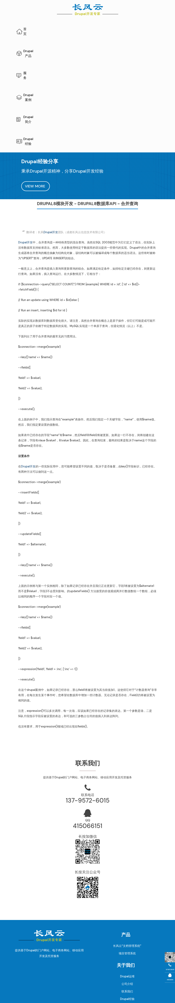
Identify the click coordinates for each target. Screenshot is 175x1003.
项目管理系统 (127, 856)
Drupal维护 (60, 985)
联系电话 (87, 697)
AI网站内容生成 (111, 985)
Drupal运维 (127, 878)
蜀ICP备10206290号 (87, 997)
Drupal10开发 (50, 954)
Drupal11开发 (50, 947)
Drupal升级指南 (51, 932)
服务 (87, 29)
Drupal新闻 (127, 909)
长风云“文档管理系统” (127, 848)
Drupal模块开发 (51, 962)
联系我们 (127, 894)
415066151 (87, 728)
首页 (39, 29)
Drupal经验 (92, 46)
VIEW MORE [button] (35, 88)
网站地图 (93, 985)
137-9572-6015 (87, 703)
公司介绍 (127, 886)
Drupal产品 (63, 29)
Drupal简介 (141, 29)
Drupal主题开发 (51, 969)
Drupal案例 (111, 29)
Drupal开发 (50, 134)
